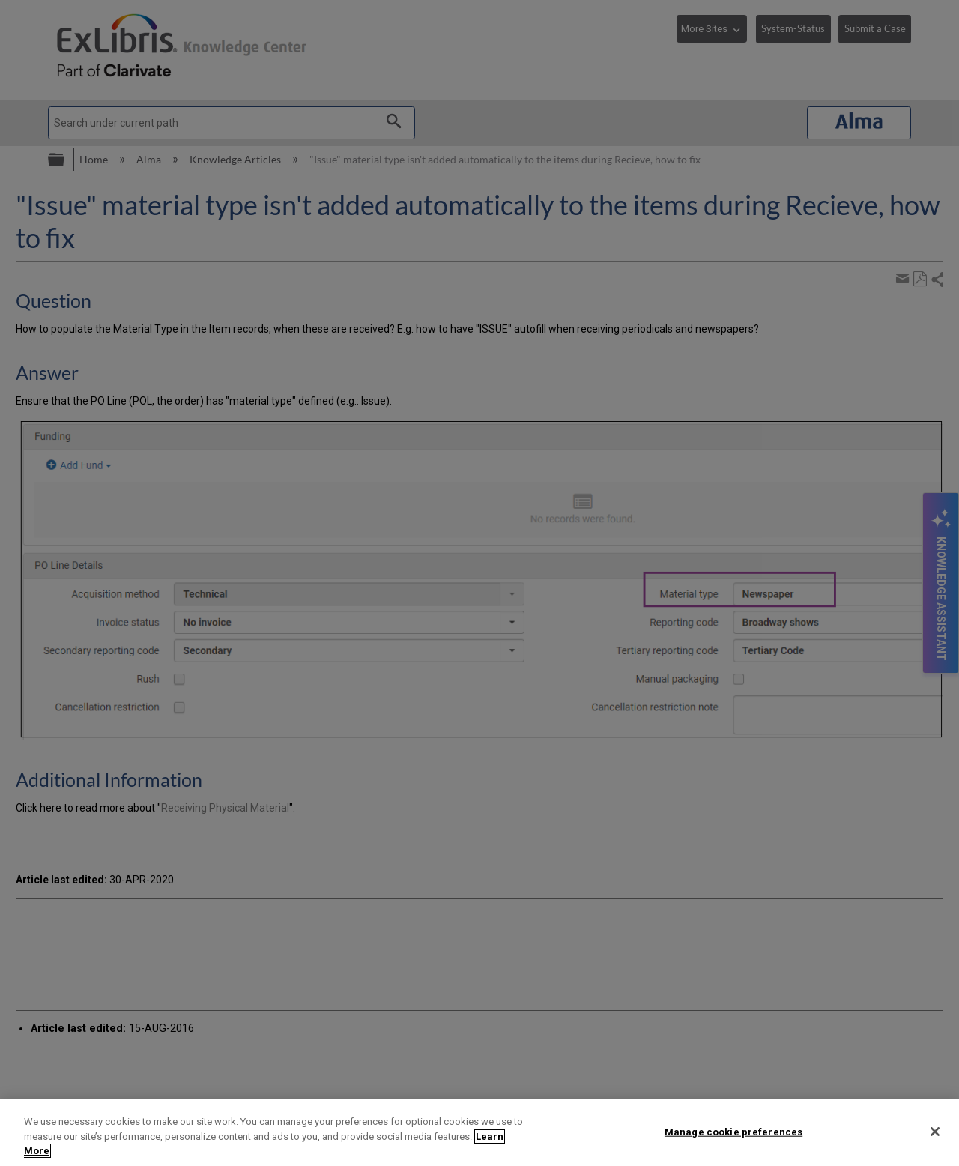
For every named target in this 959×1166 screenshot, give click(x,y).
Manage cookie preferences (733, 1131)
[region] (479, 1132)
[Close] (935, 1131)
